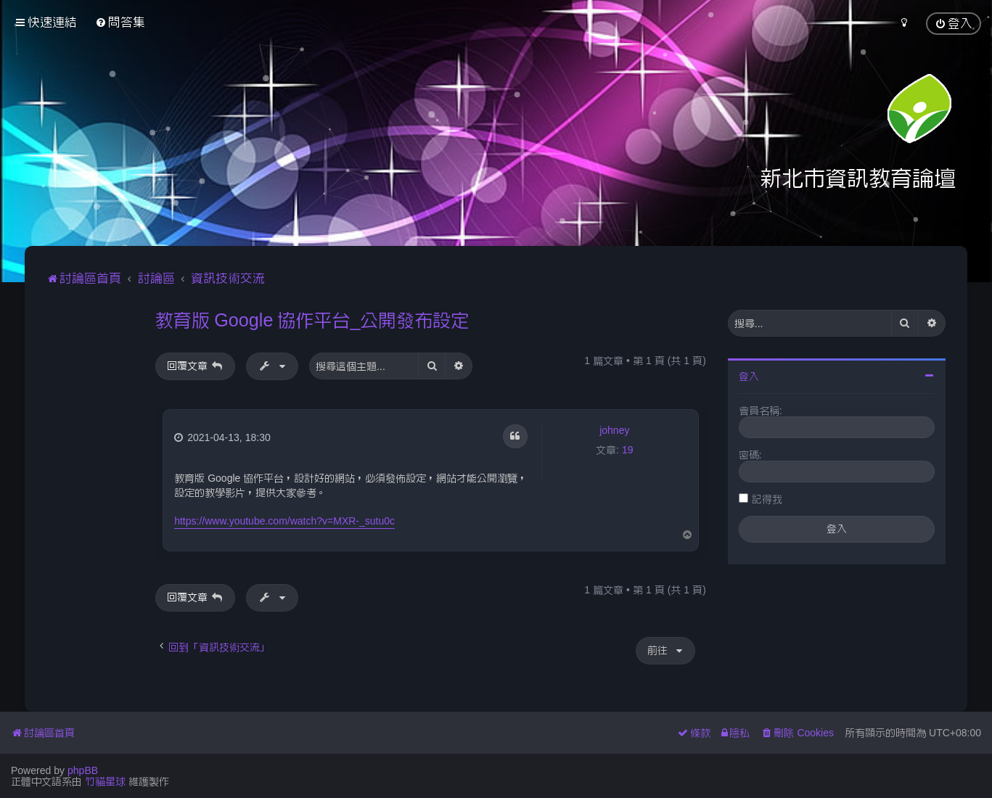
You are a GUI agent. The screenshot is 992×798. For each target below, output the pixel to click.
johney (614, 430)
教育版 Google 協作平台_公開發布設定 (312, 319)
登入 (749, 376)
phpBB (82, 770)
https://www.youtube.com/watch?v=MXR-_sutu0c (284, 521)
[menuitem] (120, 22)
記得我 (767, 499)
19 (628, 450)
